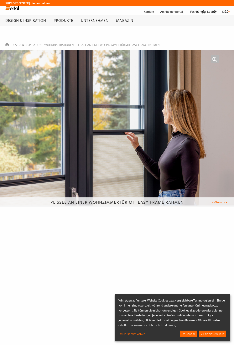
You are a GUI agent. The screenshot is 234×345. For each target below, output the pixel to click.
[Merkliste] (203, 20)
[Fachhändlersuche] (215, 20)
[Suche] (227, 20)
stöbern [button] (217, 202)
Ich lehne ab (188, 334)
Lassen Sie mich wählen (131, 334)
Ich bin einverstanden (212, 334)
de (226, 11)
